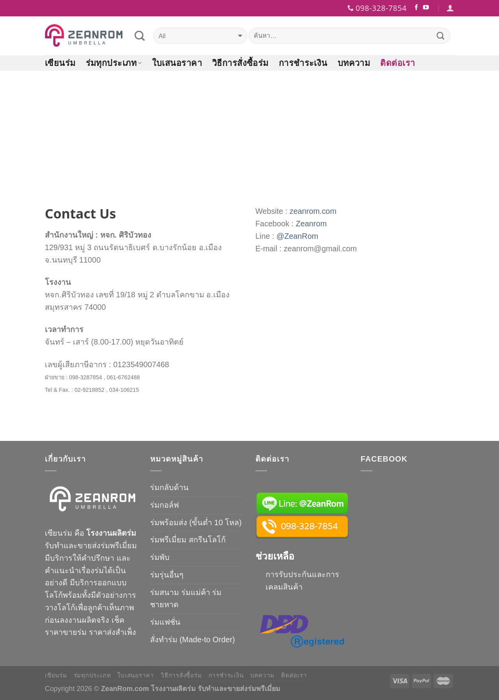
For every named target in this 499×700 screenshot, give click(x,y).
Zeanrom (311, 223)
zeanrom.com (313, 211)
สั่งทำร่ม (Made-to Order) (192, 639)
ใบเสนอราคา (177, 62)
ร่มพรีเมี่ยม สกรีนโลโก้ (188, 539)
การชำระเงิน (303, 62)
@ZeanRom (297, 236)
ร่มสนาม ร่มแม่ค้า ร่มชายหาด (185, 598)
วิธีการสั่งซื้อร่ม (240, 62)
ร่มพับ (160, 557)
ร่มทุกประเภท (114, 62)
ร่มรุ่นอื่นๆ (167, 574)
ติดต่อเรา (397, 62)
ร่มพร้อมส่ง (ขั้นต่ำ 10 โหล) (196, 522)
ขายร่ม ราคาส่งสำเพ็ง (99, 632)
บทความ (354, 62)
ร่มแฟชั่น (165, 622)
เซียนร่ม (60, 62)
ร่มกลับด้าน (169, 487)
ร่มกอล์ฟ (164, 505)
